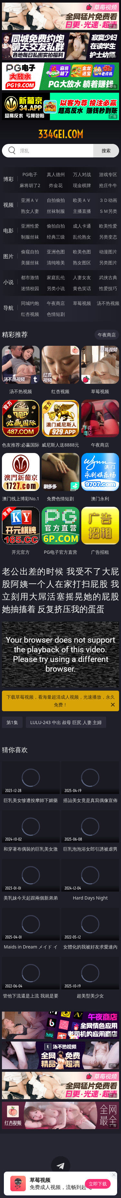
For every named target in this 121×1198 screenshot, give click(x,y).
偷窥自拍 (30, 252)
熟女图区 (82, 262)
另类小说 (56, 288)
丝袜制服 (56, 211)
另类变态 (108, 237)
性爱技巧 (108, 288)
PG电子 (29, 174)
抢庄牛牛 (108, 185)
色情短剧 (56, 314)
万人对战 (82, 174)
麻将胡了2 (30, 185)
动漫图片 (108, 252)
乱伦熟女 (82, 237)
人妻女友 (82, 277)
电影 (8, 230)
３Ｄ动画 (108, 200)
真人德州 (56, 174)
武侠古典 (108, 277)
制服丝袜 (30, 237)
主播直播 (82, 211)
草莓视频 (82, 303)
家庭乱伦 (56, 277)
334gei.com (60, 134)
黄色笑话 (82, 288)
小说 (8, 282)
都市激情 (30, 277)
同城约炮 (30, 303)
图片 (8, 256)
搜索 (106, 150)
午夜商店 (56, 303)
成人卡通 (82, 226)
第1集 (12, 722)
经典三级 (56, 237)
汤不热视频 (108, 303)
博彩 (8, 179)
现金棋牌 (82, 185)
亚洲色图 (56, 252)
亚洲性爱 (30, 226)
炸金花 (56, 185)
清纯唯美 (56, 262)
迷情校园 (30, 288)
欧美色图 (82, 252)
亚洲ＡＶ (30, 200)
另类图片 (108, 262)
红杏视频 (30, 314)
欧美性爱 (108, 226)
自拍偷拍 (56, 200)
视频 (8, 204)
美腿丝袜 (30, 262)
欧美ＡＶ (82, 200)
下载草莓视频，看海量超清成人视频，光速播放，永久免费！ (61, 701)
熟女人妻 (30, 211)
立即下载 (98, 1184)
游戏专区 (108, 174)
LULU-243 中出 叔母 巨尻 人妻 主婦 (66, 722)
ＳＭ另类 (108, 211)
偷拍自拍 (56, 226)
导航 (8, 307)
